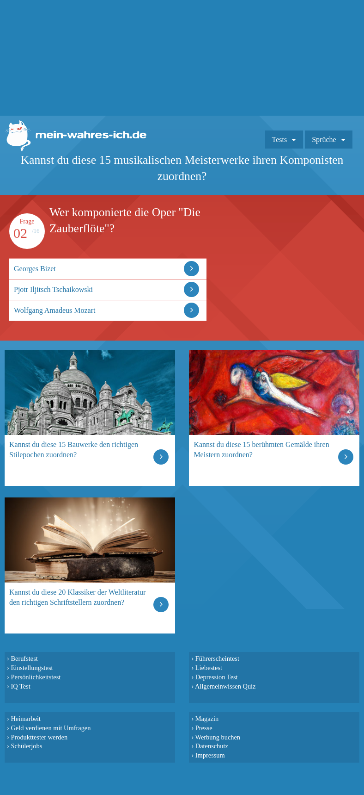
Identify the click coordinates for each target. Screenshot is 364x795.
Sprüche (324, 139)
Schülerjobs (26, 746)
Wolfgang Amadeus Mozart (54, 310)
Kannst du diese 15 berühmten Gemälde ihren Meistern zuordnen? (261, 450)
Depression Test (216, 677)
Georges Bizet (35, 269)
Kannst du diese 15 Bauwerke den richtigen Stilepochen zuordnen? (73, 450)
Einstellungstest (32, 667)
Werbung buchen (218, 737)
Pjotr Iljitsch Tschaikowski (53, 289)
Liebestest (208, 667)
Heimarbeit (26, 718)
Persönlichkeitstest (36, 677)
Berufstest (24, 658)
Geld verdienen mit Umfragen (51, 728)
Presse (203, 728)
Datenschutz (211, 746)
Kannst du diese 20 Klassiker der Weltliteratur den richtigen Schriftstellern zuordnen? (77, 597)
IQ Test (20, 686)
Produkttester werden (39, 737)
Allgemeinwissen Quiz (225, 686)
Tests (279, 139)
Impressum (210, 755)
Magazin (206, 718)
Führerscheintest (217, 658)
